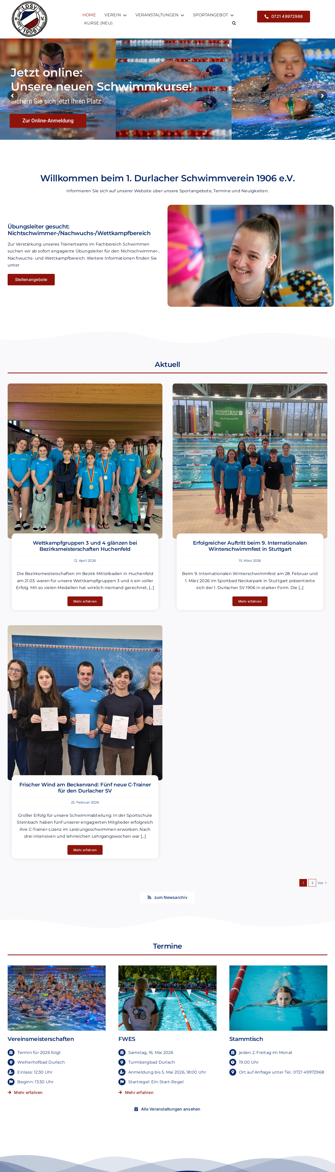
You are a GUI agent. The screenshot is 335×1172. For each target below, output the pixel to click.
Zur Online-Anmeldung (48, 121)
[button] (234, 23)
